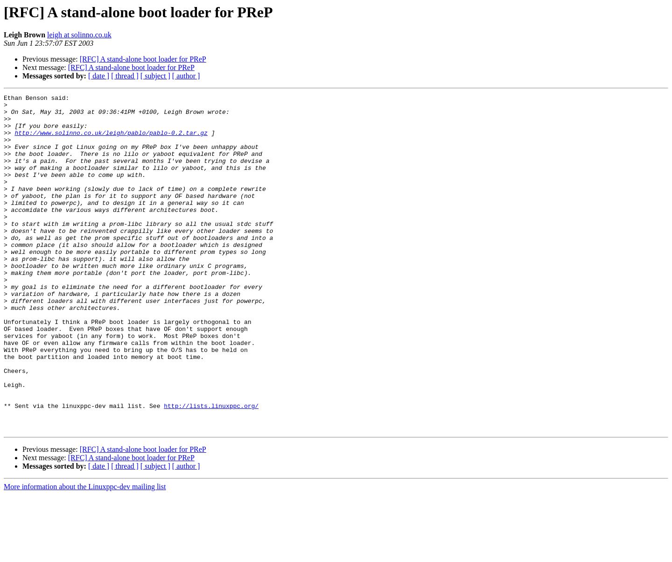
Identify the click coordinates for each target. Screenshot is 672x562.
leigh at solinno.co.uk (79, 35)
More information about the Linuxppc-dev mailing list (85, 554)
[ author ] (186, 76)
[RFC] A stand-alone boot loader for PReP (143, 59)
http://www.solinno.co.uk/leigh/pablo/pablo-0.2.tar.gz (110, 141)
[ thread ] (125, 76)
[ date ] (98, 76)
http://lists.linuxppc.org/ (211, 468)
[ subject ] (155, 76)
